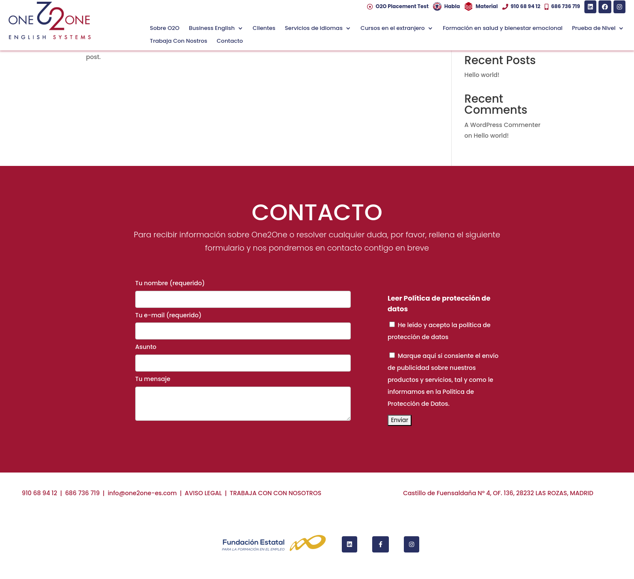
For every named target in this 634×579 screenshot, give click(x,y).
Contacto (230, 41)
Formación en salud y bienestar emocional (503, 28)
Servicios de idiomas (314, 28)
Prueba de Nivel (594, 28)
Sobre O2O (164, 28)
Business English (212, 28)
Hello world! (482, 75)
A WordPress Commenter (503, 125)
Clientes (264, 28)
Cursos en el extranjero (393, 28)
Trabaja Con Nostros (178, 41)
